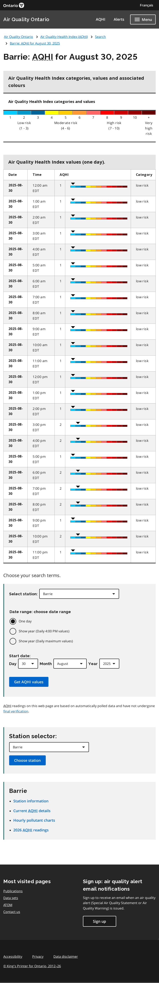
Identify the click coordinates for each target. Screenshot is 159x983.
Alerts (119, 19)
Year (93, 663)
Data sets (10, 898)
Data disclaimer (65, 956)
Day (12, 663)
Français (146, 5)
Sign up (99, 921)
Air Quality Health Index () (64, 36)
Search (100, 36)
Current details (32, 810)
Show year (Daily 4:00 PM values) (44, 631)
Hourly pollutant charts (34, 820)
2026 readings (31, 829)
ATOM (7, 905)
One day (25, 621)
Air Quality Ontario (26, 19)
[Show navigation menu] (143, 19)
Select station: (23, 594)
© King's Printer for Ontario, (32, 966)
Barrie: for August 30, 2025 (35, 43)
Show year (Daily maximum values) (46, 641)
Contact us (11, 911)
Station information (30, 800)
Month (46, 663)
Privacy (37, 956)
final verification (15, 711)
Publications (13, 891)
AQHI (100, 19)
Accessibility (12, 956)
